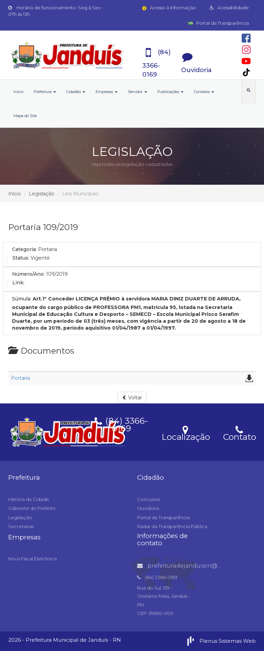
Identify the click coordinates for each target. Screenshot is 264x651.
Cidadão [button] (75, 91)
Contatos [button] (204, 91)
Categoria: (24, 249)
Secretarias (21, 526)
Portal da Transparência (218, 23)
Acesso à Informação (168, 7)
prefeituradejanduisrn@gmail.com (192, 565)
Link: (18, 282)
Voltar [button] (132, 398)
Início (18, 91)
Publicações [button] (170, 91)
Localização (186, 432)
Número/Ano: (28, 274)
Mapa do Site (25, 115)
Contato (239, 432)
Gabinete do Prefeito (32, 508)
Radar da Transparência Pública (172, 526)
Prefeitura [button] (45, 91)
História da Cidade (28, 499)
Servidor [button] (137, 91)
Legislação (41, 194)
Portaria (20, 378)
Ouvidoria (148, 508)
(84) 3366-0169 (121, 423)
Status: (20, 258)
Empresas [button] (107, 91)
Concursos (148, 499)
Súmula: (21, 299)
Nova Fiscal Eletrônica (32, 558)
